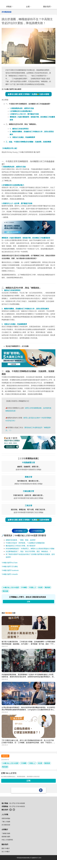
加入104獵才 (6, 851)
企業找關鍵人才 (20, 531)
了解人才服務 (6, 822)
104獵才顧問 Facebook (10, 570)
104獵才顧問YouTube (9, 562)
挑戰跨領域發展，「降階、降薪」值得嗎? (21, 540)
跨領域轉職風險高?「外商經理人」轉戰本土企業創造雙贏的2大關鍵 (30, 548)
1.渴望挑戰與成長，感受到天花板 (22, 108)
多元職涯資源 (6, 825)
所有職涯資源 (6, 12)
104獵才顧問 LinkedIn (10, 574)
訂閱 (28, 780)
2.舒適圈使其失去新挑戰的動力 (21, 111)
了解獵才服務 (6, 833)
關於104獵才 (6, 848)
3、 (22, 137)
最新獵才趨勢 (6, 836)
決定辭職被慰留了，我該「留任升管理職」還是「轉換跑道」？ (28, 551)
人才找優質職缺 (37, 531)
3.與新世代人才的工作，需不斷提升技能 (24, 114)
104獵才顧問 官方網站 (10, 566)
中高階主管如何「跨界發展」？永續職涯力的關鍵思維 (25, 543)
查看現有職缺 (6, 818)
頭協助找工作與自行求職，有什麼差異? (21, 546)
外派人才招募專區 (7, 840)
